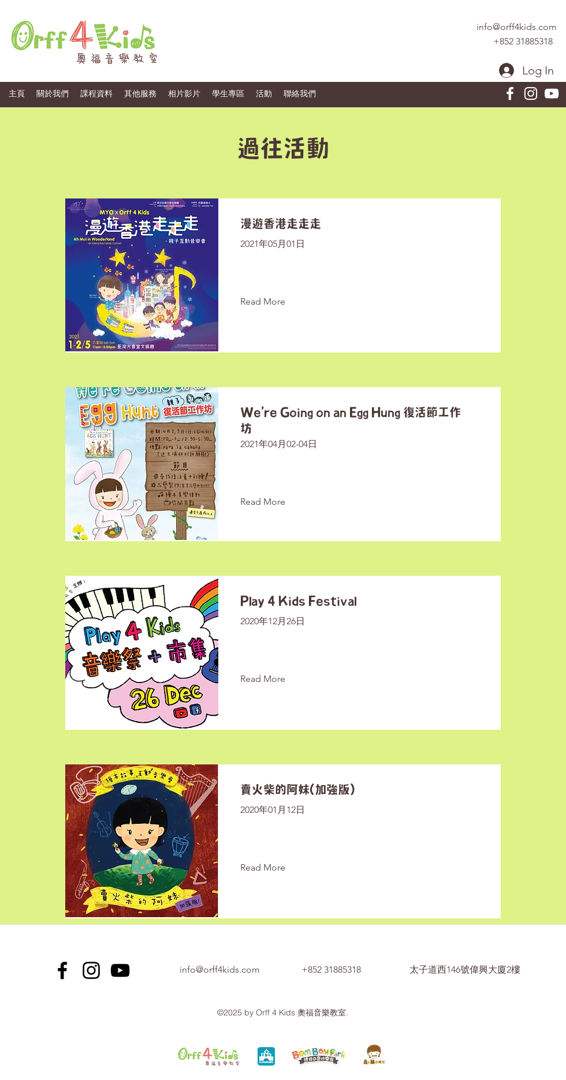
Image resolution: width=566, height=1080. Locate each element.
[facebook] (510, 93)
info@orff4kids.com (516, 26)
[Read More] (271, 301)
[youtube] (551, 93)
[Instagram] (530, 93)
